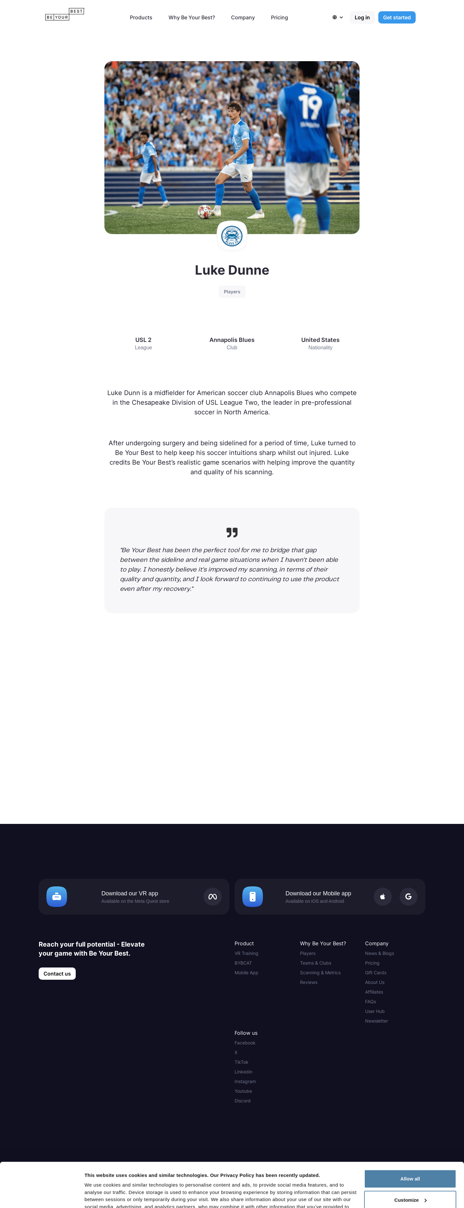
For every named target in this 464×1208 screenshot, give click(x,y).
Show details (99, 1195)
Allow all (410, 1134)
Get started (397, 17)
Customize (410, 1155)
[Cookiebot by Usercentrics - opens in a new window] (42, 1195)
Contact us (57, 973)
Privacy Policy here (194, 1177)
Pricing (279, 17)
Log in (362, 17)
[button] (341, 17)
